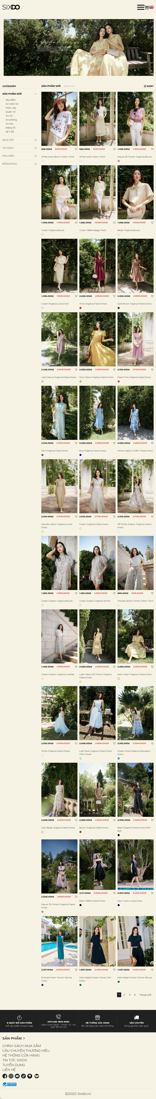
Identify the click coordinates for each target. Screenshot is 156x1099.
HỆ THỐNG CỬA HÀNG (21, 1055)
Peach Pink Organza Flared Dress (134, 377)
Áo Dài (9, 123)
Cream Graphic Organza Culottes (57, 674)
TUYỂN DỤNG (13, 1065)
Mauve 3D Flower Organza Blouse (135, 157)
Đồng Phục (9, 163)
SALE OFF (8, 140)
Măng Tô (10, 127)
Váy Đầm (11, 99)
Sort (149, 86)
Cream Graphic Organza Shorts (94, 601)
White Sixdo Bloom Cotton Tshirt (57, 157)
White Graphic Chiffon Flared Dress (135, 451)
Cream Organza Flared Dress (93, 524)
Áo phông (11, 119)
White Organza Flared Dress (55, 751)
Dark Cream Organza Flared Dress (135, 674)
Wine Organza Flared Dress (93, 304)
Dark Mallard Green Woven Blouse (135, 977)
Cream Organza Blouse (52, 230)
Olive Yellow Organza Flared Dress (96, 377)
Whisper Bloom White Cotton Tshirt (135, 601)
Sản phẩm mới (12, 93)
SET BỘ (10, 131)
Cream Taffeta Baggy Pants (92, 230)
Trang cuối (145, 994)
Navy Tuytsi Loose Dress (130, 901)
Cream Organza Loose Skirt (55, 304)
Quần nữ (10, 111)
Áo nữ (9, 115)
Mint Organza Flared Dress (54, 451)
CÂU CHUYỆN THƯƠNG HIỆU (25, 1050)
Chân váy (11, 107)
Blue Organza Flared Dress (92, 451)
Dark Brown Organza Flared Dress (135, 304)
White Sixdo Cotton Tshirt (92, 157)
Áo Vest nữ (12, 103)
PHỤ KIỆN (8, 155)
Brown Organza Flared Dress (93, 828)
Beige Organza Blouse (129, 230)
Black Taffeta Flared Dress (92, 901)
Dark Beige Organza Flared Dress (58, 828)
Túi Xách (8, 148)
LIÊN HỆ (9, 1069)
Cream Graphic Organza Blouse (57, 601)
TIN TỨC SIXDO (14, 1060)
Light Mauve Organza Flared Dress (58, 377)
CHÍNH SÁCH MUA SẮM (21, 1046)
